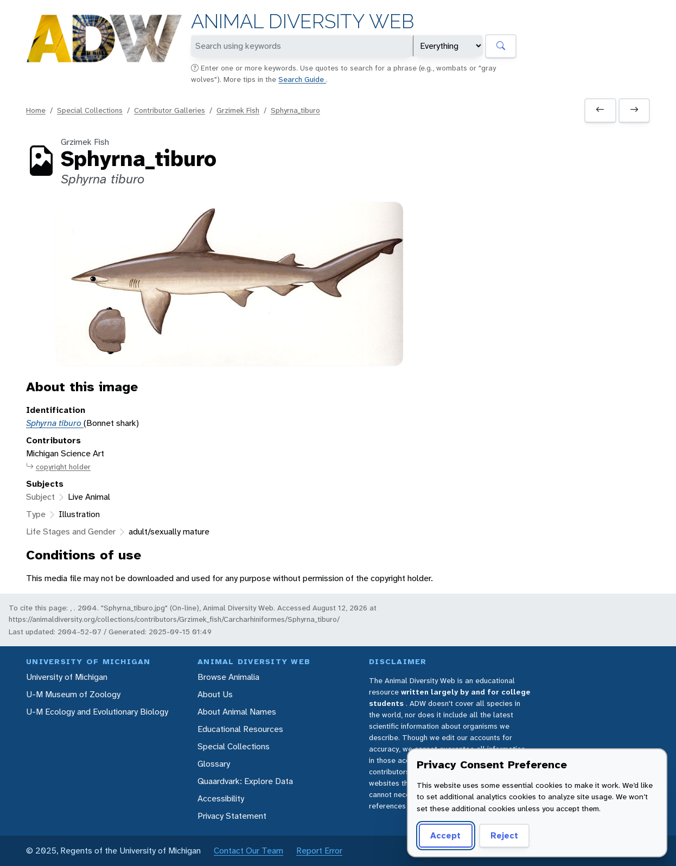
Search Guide (302, 79)
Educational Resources (240, 729)
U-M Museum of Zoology (73, 694)
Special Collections (90, 110)
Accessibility (220, 798)
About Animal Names (236, 711)
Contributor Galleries (169, 110)
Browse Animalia (228, 677)
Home (36, 110)
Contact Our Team (248, 850)
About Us (215, 694)
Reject (504, 835)
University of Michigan (66, 677)
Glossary (213, 763)
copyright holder (58, 467)
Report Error (319, 850)
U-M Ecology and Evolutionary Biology (97, 711)
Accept (445, 835)
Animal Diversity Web (302, 21)
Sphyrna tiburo (55, 423)
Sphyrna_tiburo (295, 110)
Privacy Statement (231, 816)
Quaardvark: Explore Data (245, 781)
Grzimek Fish (237, 110)
